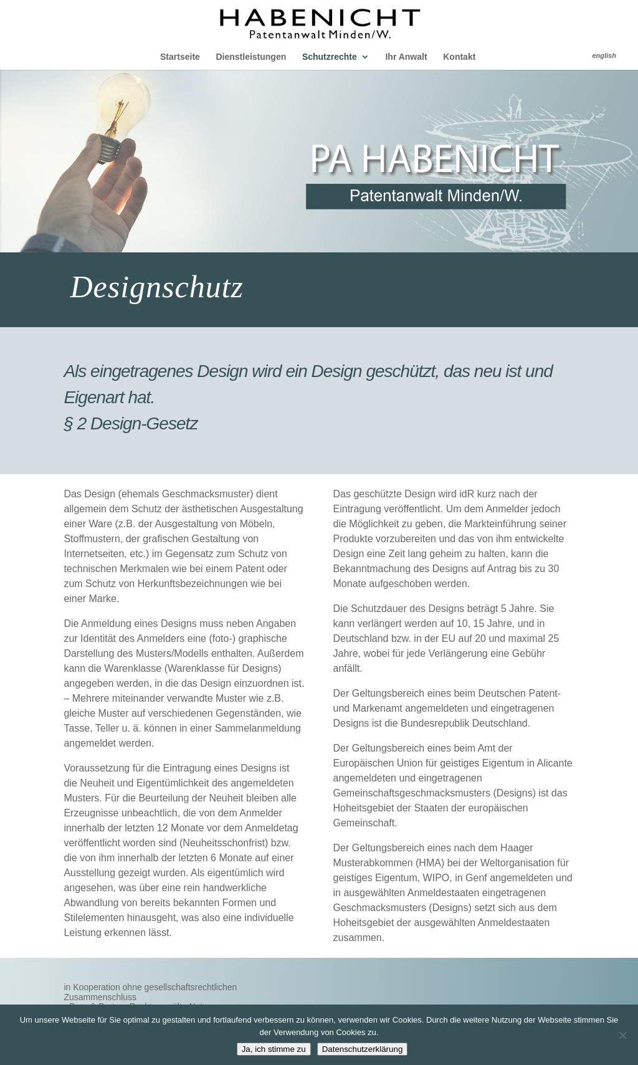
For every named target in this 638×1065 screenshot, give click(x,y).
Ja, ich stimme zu (274, 1049)
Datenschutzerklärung (362, 1049)
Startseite (180, 57)
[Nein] (622, 1035)
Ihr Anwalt (406, 57)
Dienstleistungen (251, 57)
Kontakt (459, 57)
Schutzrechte (329, 57)
